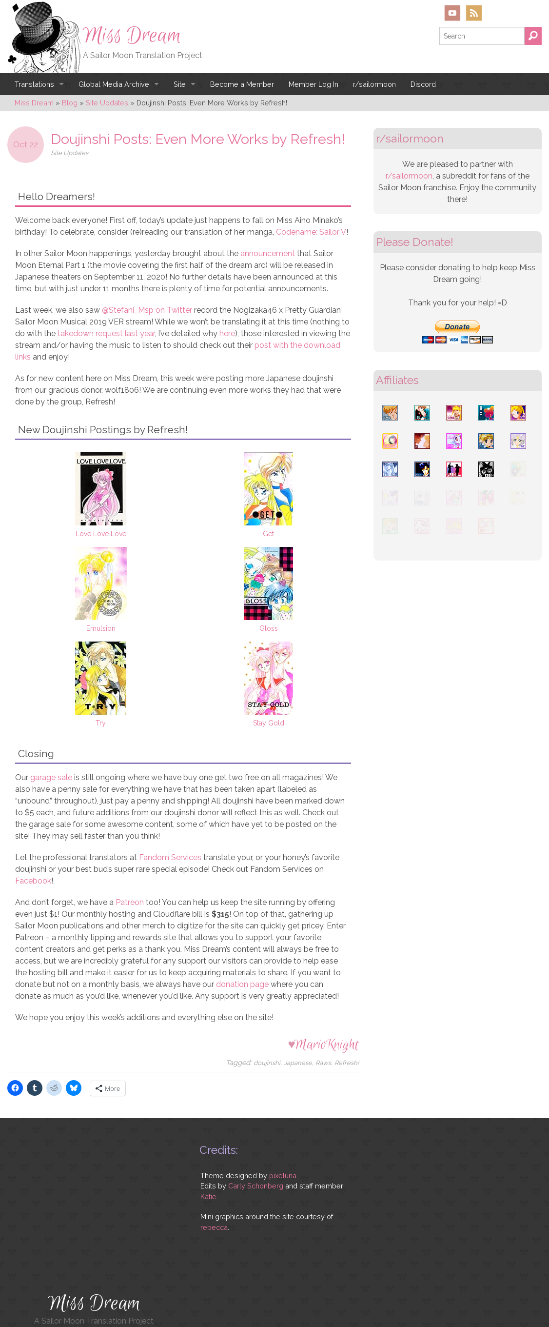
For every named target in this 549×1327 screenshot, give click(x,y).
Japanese (298, 1062)
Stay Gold (268, 723)
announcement (267, 253)
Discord (423, 84)
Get (268, 534)
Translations (34, 84)
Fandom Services (170, 857)
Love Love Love (101, 534)
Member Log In (313, 84)
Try (101, 723)
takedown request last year (106, 333)
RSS (474, 13)
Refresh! (346, 1062)
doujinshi (267, 1062)
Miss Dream (132, 35)
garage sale (51, 777)
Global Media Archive (113, 84)
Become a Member (242, 84)
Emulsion (101, 628)
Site (180, 84)
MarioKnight (326, 1045)
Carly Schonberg (255, 1186)
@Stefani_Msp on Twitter (147, 310)
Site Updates (69, 153)
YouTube (452, 13)
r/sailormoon (374, 84)
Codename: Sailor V (311, 232)
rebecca (214, 1227)
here (227, 333)
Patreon (130, 902)
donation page (242, 984)
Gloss (268, 628)
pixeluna (282, 1175)
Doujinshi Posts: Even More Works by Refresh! (198, 139)
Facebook (33, 880)
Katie (208, 1196)
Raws (323, 1062)
